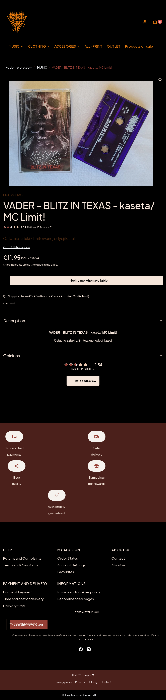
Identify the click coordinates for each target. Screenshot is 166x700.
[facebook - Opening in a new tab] (80, 649)
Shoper (86, 675)
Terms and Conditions (20, 565)
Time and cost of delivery (23, 599)
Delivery (93, 682)
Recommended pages (75, 599)
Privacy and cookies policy (78, 592)
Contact (118, 558)
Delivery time (14, 605)
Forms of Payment (18, 592)
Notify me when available (86, 280)
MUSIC (42, 67)
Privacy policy (63, 682)
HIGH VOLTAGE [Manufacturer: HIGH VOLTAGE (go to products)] (13, 195)
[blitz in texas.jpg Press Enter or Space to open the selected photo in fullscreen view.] (81, 133)
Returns (80, 682)
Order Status (67, 558)
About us (118, 565)
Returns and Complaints (22, 558)
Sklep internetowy (78, 695)
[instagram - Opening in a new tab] (88, 649)
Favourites (65, 572)
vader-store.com (19, 67)
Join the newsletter (28, 624)
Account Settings (71, 565)
